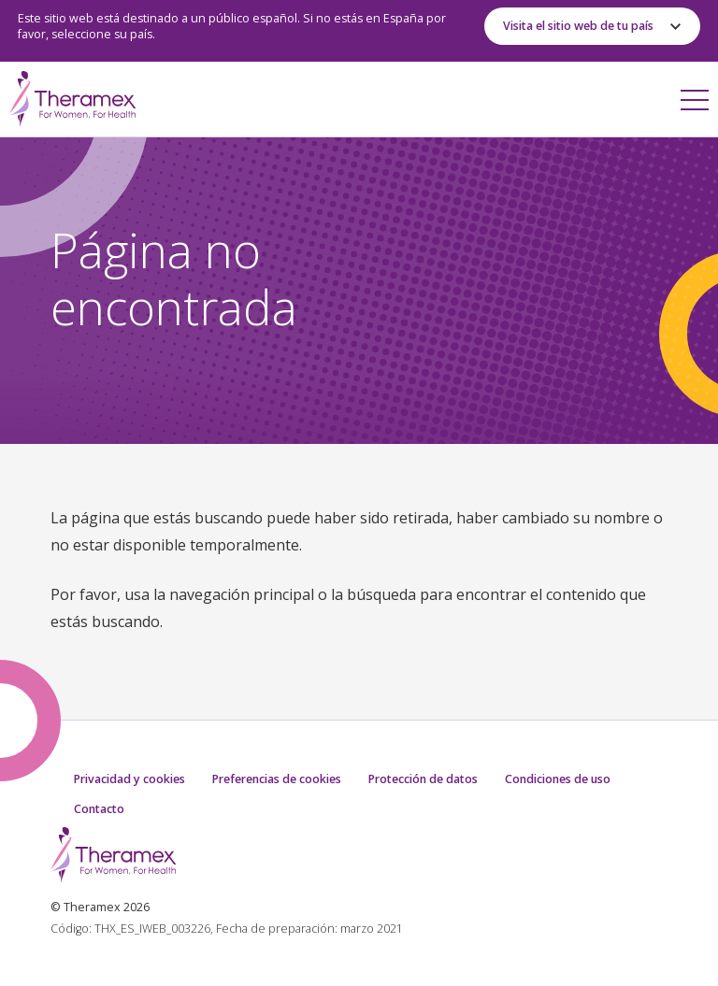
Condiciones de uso (557, 779)
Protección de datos (423, 779)
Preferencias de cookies (276, 779)
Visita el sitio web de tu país (578, 26)
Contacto (99, 809)
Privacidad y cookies (129, 779)
